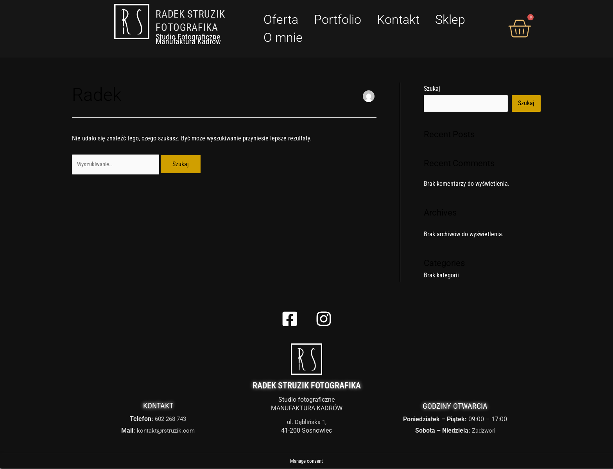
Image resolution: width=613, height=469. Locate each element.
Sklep (450, 19)
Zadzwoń (483, 431)
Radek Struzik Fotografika (307, 386)
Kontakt (398, 19)
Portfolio (337, 19)
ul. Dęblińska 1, (307, 422)
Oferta (280, 19)
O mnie (283, 37)
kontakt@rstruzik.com (166, 431)
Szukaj (432, 88)
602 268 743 (170, 420)
